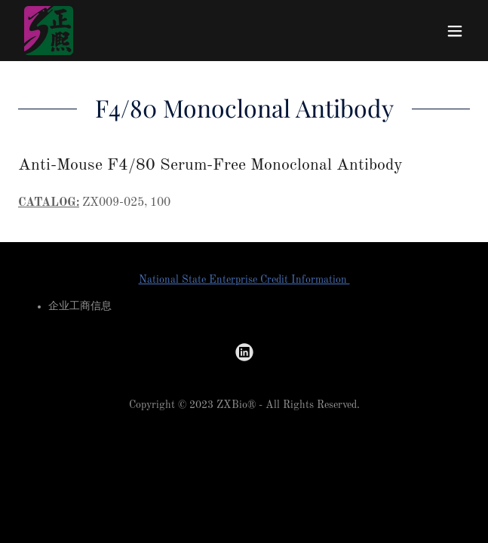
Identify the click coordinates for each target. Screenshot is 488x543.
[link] (48, 30)
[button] (455, 31)
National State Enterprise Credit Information (244, 280)
